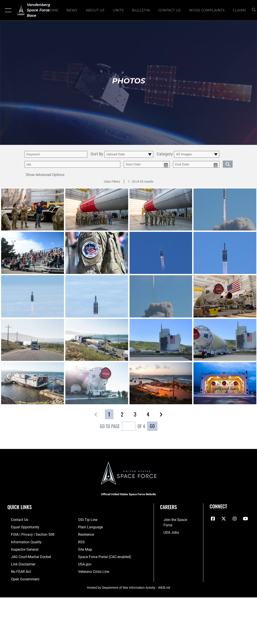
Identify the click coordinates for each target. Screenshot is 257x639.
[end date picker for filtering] (196, 164)
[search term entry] (56, 154)
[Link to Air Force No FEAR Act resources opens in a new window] (17, 569)
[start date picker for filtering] (147, 164)
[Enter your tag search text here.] (72, 164)
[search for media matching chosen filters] (228, 164)
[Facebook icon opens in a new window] (213, 518)
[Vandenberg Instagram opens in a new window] (234, 518)
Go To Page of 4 (122, 427)
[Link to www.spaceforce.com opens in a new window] (175, 520)
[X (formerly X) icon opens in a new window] (223, 518)
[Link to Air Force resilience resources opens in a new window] (85, 534)
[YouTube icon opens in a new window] (245, 518)
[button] (7, 10)
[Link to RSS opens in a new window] (81, 541)
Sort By (97, 154)
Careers (168, 506)
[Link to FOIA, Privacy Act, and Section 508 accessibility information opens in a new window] (27, 534)
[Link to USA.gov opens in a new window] (84, 562)
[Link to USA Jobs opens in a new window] (167, 527)
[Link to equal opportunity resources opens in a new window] (20, 527)
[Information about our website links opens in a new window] (19, 562)
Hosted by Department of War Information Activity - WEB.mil (128, 584)
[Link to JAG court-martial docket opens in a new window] (26, 555)
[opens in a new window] (207, 10)
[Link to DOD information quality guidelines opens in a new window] (21, 541)
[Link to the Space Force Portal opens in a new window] (103, 555)
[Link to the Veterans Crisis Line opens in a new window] (93, 569)
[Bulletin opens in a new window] (141, 10)
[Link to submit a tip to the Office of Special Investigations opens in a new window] (87, 520)
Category (165, 154)
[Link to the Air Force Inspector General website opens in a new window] (20, 548)
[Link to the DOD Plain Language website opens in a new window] (89, 527)
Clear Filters (112, 181)
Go (152, 426)
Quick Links (19, 506)
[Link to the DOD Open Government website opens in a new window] (20, 575)
